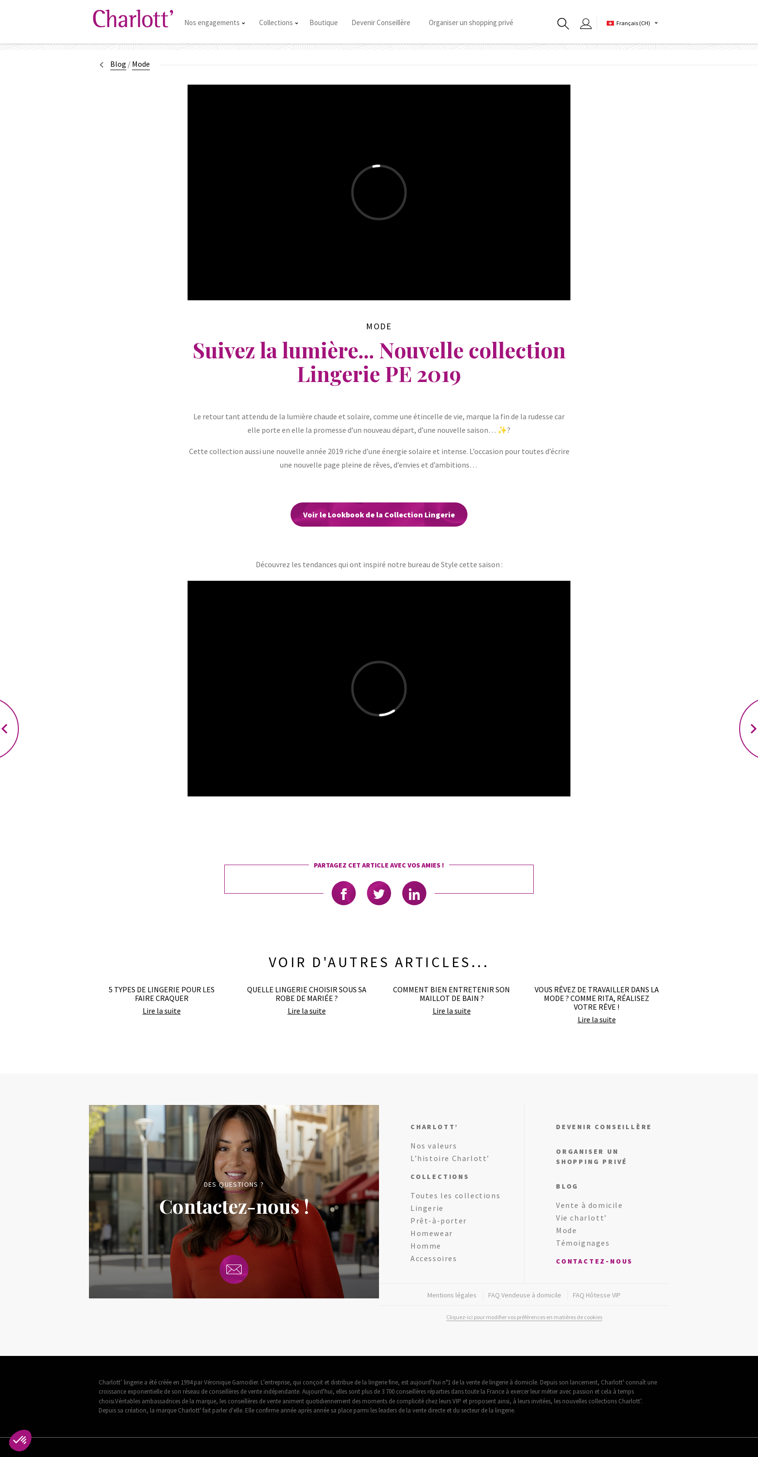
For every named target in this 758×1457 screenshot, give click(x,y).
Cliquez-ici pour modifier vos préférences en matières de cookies (524, 1317)
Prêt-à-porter (438, 1220)
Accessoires (433, 1258)
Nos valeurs (433, 1145)
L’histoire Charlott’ (450, 1158)
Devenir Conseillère (380, 22)
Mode (566, 1230)
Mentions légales (452, 1295)
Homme (425, 1246)
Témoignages (583, 1243)
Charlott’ (434, 1126)
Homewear (431, 1233)
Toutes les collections (455, 1195)
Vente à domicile (589, 1205)
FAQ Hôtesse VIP (597, 1295)
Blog (118, 64)
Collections (278, 22)
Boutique (323, 22)
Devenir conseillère (604, 1126)
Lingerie (427, 1208)
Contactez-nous (594, 1261)
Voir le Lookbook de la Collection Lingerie (379, 514)
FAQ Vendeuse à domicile (524, 1295)
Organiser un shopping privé (471, 22)
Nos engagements (214, 22)
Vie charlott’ (581, 1217)
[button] (20, 1440)
